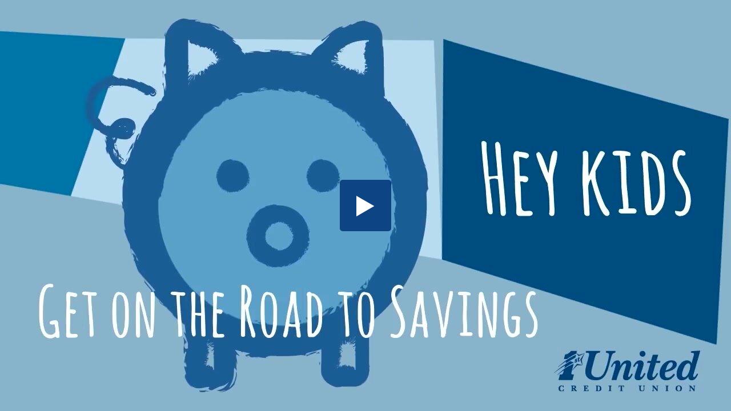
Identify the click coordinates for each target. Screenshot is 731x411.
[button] (365, 205)
